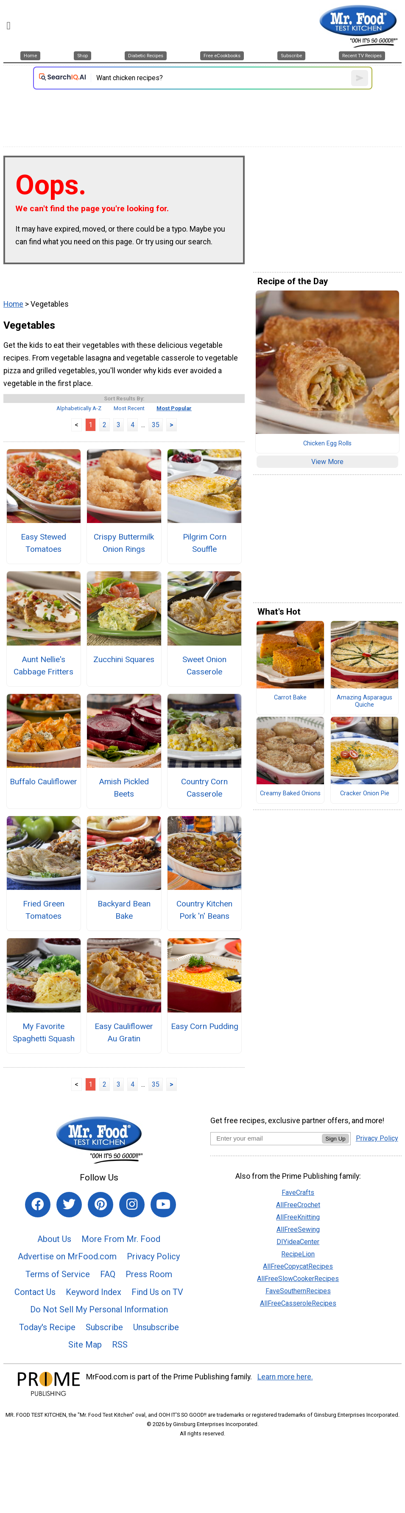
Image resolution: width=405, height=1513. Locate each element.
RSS (120, 1345)
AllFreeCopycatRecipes (298, 1266)
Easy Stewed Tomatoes (43, 543)
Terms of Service (57, 1274)
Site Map (85, 1345)
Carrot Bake (290, 697)
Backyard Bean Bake (124, 910)
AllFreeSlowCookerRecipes (298, 1279)
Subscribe (104, 1327)
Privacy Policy (153, 1256)
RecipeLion (298, 1254)
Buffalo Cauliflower (43, 781)
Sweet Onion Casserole (204, 665)
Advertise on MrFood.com (67, 1256)
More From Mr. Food (120, 1239)
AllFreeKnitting (298, 1217)
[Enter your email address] (266, 1138)
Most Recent (129, 408)
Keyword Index (93, 1292)
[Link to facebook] (37, 1204)
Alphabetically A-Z (78, 408)
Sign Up (335, 1138)
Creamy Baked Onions (290, 793)
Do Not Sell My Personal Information (99, 1309)
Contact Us (35, 1292)
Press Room (149, 1274)
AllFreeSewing (298, 1229)
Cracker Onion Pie (364, 793)
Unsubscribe (156, 1327)
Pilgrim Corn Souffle (204, 543)
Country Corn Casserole (204, 788)
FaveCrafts (298, 1193)
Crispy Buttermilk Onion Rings (124, 543)
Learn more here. (285, 1377)
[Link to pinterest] (100, 1204)
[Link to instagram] (132, 1204)
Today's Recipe (47, 1327)
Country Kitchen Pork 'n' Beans (204, 910)
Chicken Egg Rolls (327, 443)
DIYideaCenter (298, 1242)
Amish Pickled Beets (124, 788)
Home (13, 304)
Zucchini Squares (123, 659)
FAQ (107, 1274)
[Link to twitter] (69, 1204)
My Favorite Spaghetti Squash (44, 1032)
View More (327, 462)
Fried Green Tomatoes (43, 910)
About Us (54, 1239)
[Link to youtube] (163, 1204)
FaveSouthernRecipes (298, 1291)
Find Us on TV (157, 1292)
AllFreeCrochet (298, 1205)
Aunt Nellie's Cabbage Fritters (43, 665)
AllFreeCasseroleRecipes (298, 1303)
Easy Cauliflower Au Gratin (124, 1032)
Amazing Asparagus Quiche (364, 701)
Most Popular (174, 408)
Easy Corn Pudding (204, 1026)
